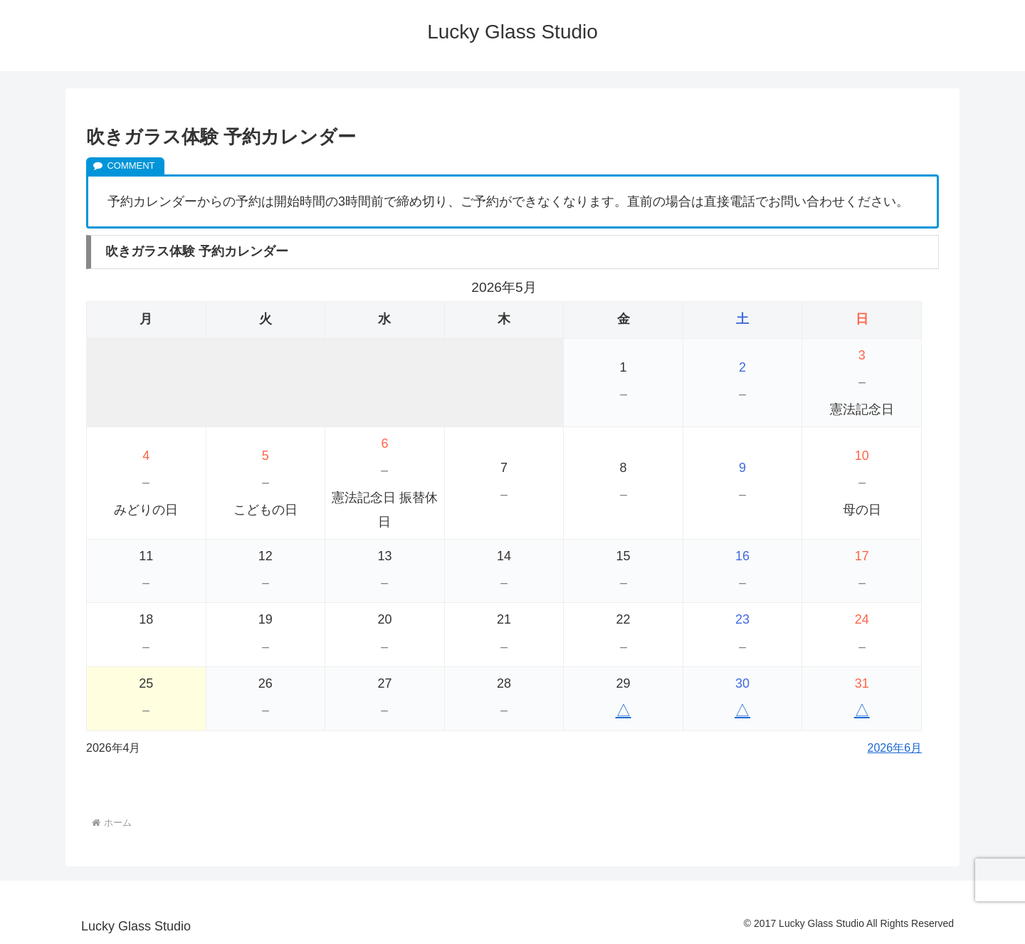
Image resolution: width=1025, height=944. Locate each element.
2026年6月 (895, 748)
